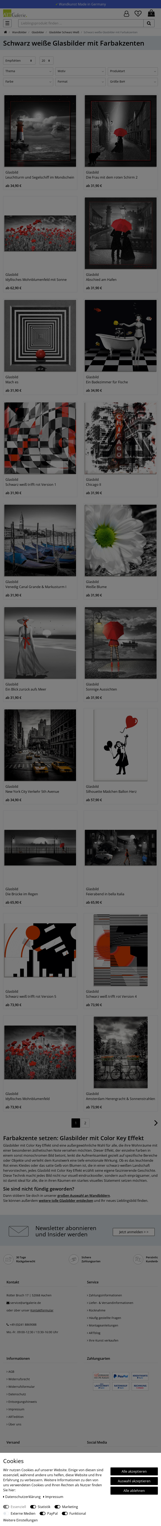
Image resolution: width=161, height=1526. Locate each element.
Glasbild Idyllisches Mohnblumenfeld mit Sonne (36, 277)
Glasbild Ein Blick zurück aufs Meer (25, 687)
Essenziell (18, 1506)
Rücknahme (96, 1310)
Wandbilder (19, 32)
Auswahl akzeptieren (134, 1481)
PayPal (52, 1513)
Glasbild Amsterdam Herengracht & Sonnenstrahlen (120, 1096)
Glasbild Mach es (11, 379)
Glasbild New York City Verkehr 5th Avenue (32, 789)
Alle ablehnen (134, 1490)
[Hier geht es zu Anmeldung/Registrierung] (126, 13)
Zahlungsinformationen (104, 1295)
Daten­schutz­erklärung (22, 1496)
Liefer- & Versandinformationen (110, 1303)
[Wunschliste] (138, 13)
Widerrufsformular (20, 1387)
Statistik (44, 1506)
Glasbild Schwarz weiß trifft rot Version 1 (30, 482)
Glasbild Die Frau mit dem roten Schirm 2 (112, 175)
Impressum (15, 1409)
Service (93, 1282)
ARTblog (93, 1333)
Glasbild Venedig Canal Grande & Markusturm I (35, 584)
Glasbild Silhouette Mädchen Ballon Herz (111, 789)
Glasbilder (37, 32)
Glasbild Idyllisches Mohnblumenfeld (27, 1096)
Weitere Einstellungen (20, 1520)
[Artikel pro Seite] (47, 60)
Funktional (77, 1513)
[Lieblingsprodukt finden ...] (81, 23)
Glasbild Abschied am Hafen (101, 277)
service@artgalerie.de (25, 1303)
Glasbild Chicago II (93, 482)
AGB (10, 1372)
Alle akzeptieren (134, 1471)
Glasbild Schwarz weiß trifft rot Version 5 (30, 994)
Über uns (13, 1424)
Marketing (70, 1506)
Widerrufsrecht (18, 1379)
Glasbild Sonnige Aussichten (101, 687)
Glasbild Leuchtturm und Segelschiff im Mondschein (39, 175)
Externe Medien (23, 1513)
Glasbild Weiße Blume (96, 584)
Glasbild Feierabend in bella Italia (105, 891)
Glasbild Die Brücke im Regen (21, 891)
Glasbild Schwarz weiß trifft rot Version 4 (111, 994)
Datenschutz (16, 1394)
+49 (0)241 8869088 (23, 1324)
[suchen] (149, 23)
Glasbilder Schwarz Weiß (63, 32)
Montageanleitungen (102, 1325)
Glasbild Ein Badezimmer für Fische (107, 379)
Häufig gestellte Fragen (104, 1318)
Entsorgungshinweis (21, 1402)
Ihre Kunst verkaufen (102, 1340)
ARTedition (15, 1417)
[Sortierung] (19, 60)
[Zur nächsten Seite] (156, 1125)
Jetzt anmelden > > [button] (133, 1232)
